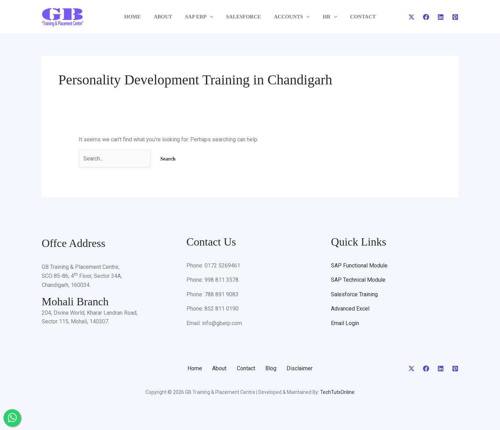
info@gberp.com (222, 323)
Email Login (345, 323)
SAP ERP (202, 16)
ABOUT (168, 16)
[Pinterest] (455, 17)
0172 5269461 (222, 265)
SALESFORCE (243, 16)
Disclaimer (302, 368)
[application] (212, 16)
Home (193, 368)
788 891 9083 (222, 294)
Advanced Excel (350, 309)
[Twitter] (411, 17)
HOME (140, 16)
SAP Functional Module (359, 265)
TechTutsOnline (337, 392)
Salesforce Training (354, 294)
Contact (246, 368)
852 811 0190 (222, 309)
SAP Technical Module (358, 280)
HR (324, 16)
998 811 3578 (222, 280)
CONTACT (355, 16)
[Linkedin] (441, 17)
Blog (271, 368)
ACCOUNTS (289, 16)
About (218, 368)
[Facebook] (426, 17)
